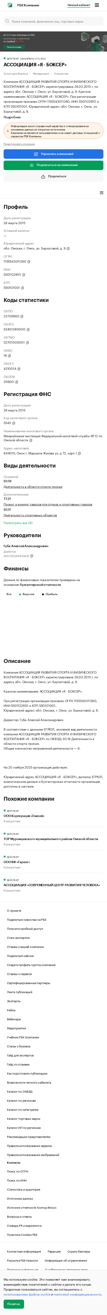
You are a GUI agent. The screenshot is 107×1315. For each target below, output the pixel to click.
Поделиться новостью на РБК (27, 919)
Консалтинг (61, 73)
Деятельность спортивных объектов (30, 515)
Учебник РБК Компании (23, 1037)
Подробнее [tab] (12, 117)
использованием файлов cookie (27, 1293)
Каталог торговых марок (23, 1118)
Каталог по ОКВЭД (19, 1091)
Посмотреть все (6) (18, 522)
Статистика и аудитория (23, 1189)
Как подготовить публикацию (27, 1073)
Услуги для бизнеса (16, 73)
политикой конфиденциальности (77, 1293)
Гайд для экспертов (20, 1055)
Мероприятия (16, 1027)
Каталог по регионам (21, 1100)
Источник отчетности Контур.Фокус (31, 1207)
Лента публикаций (19, 991)
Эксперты (13, 1000)
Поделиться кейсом (20, 955)
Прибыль (50, 594)
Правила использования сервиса (29, 1145)
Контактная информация (24, 1251)
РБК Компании (28, 5)
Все (9, 594)
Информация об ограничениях (66, 1260)
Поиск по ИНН (17, 1180)
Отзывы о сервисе (19, 973)
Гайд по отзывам (18, 1064)
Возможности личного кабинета (29, 1082)
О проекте (14, 910)
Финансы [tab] (63, 193)
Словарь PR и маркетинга (24, 1225)
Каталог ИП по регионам (24, 1127)
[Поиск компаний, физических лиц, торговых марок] (53, 21)
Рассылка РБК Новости (22, 1260)
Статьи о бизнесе (18, 1046)
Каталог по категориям (22, 1109)
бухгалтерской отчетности (40, 584)
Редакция (54, 1251)
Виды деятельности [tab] (36, 193)
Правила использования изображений (33, 1154)
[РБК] (10, 5)
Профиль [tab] (10, 193)
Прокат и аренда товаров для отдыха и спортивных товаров (48, 504)
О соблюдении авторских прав (66, 1269)
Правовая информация (22, 1269)
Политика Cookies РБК (22, 1234)
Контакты (13, 1162)
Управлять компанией (53, 154)
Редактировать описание (19, 144)
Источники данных (20, 1198)
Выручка (26, 594)
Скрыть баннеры (78, 1251)
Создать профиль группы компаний (31, 964)
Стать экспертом (18, 937)
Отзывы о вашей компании (25, 946)
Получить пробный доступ (25, 928)
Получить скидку (14, 47)
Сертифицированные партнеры (28, 982)
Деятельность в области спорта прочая (33, 486)
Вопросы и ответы (19, 1216)
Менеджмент (41, 73)
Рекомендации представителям (28, 1136)
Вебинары (14, 1018)
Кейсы (11, 1009)
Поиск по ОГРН (17, 1171)
